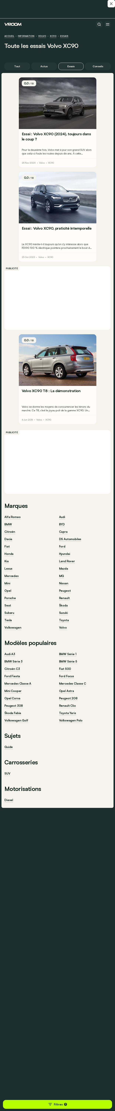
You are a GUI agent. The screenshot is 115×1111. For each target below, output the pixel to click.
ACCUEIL (9, 36)
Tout (17, 66)
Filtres (57, 1104)
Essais (64, 36)
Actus (44, 66)
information (26, 36)
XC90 (53, 36)
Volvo (42, 36)
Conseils (98, 66)
